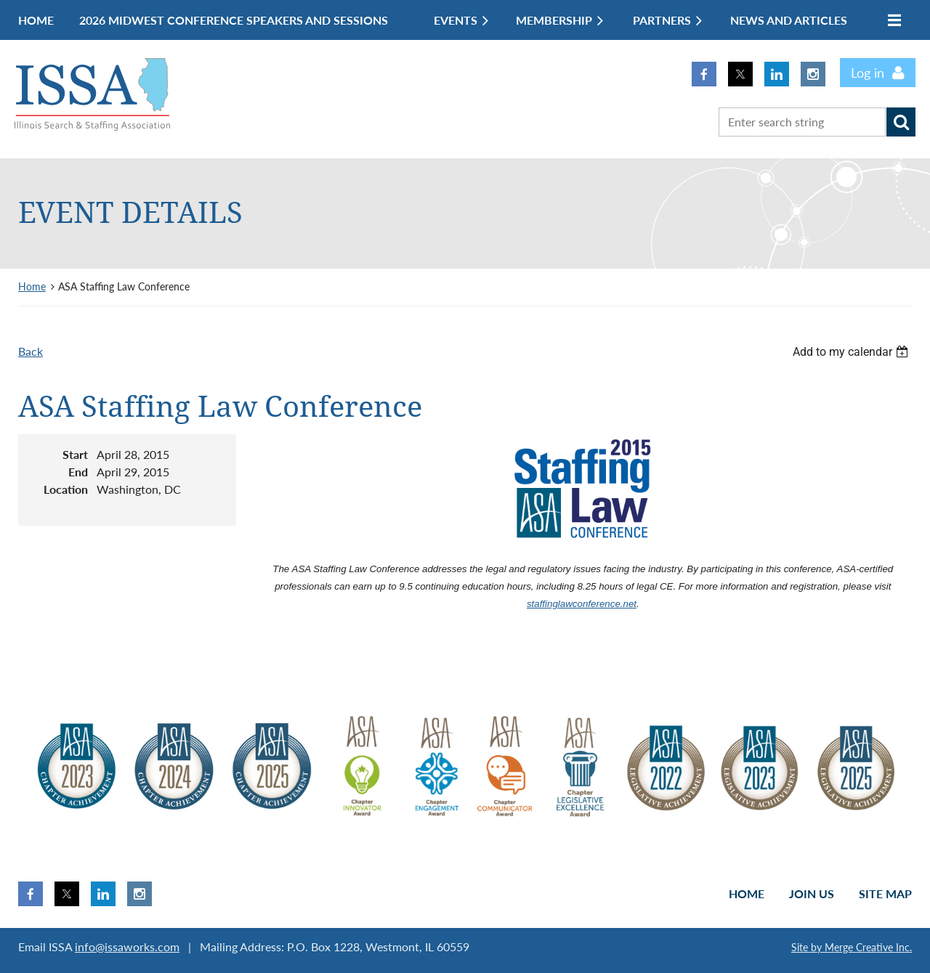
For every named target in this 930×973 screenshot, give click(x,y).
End (78, 472)
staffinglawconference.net (581, 603)
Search (900, 122)
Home (32, 286)
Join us (811, 893)
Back (30, 351)
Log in (867, 73)
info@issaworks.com (127, 946)
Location (66, 489)
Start (75, 454)
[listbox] (852, 352)
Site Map (885, 893)
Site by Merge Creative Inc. (851, 947)
